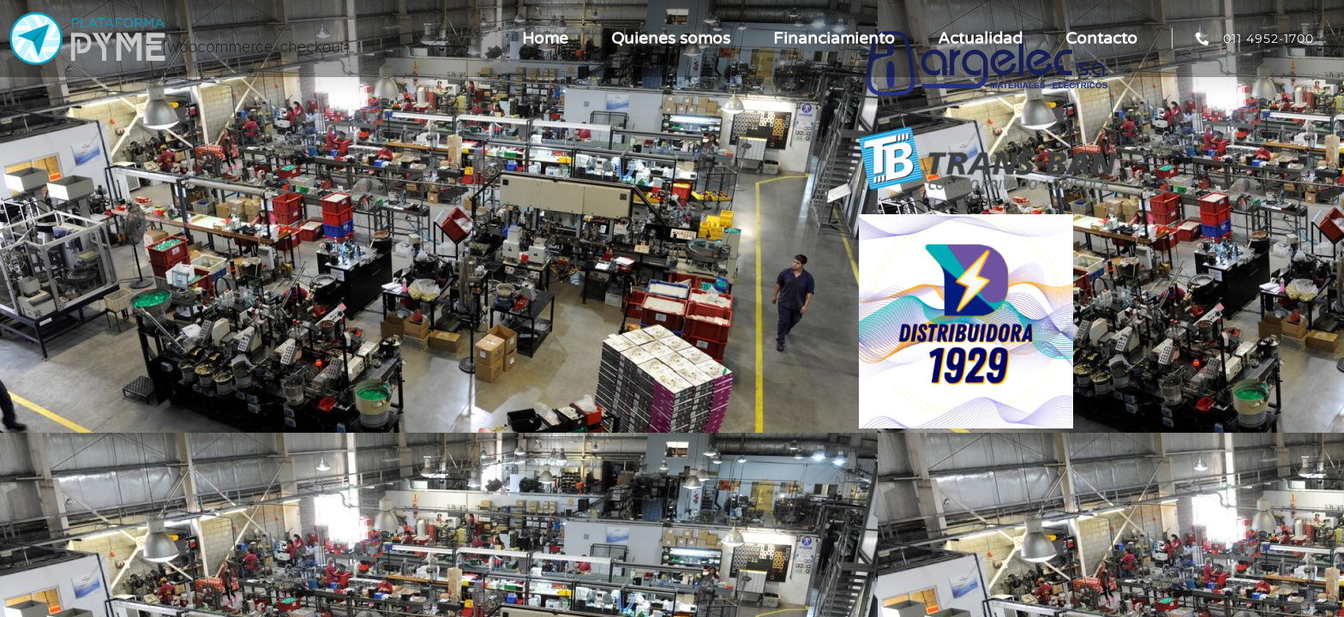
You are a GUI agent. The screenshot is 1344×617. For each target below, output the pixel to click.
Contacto (1101, 38)
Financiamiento (834, 38)
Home (545, 38)
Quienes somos (670, 38)
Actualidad (980, 38)
